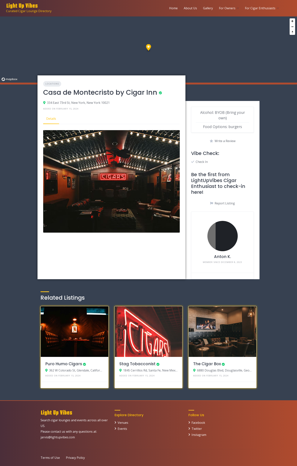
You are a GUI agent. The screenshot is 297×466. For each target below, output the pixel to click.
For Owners (227, 8)
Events (122, 429)
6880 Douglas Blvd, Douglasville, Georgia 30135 (224, 370)
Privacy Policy (75, 458)
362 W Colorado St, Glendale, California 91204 (76, 370)
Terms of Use (50, 458)
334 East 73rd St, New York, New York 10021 (78, 103)
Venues (123, 423)
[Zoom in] (292, 21)
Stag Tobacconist (137, 364)
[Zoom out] (292, 26)
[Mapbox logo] (9, 79)
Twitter (196, 429)
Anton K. (222, 256)
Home (173, 8)
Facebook (198, 423)
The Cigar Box (207, 364)
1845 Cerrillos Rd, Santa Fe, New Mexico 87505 (150, 370)
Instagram (198, 435)
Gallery (208, 8)
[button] (148, 48)
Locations (52, 83)
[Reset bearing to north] (292, 32)
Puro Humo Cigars (63, 364)
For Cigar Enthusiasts (260, 8)
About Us (190, 8)
